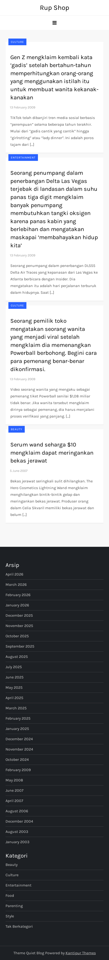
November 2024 (19, 749)
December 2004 (19, 821)
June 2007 (15, 790)
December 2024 (19, 739)
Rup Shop (54, 7)
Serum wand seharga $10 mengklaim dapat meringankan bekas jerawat (51, 452)
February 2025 (18, 718)
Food (10, 895)
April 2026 (14, 574)
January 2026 (17, 605)
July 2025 (14, 667)
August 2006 (17, 811)
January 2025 (17, 728)
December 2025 (19, 615)
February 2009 (18, 770)
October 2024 (17, 759)
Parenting (14, 906)
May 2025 (14, 687)
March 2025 (16, 708)
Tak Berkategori (19, 926)
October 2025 (17, 636)
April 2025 (14, 697)
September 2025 (20, 646)
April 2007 (14, 800)
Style (10, 916)
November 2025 (19, 625)
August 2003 (17, 831)
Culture (17, 42)
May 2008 (14, 780)
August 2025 (17, 656)
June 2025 (15, 677)
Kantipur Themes (81, 953)
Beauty (16, 429)
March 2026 (16, 584)
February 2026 (18, 595)
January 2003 (17, 842)
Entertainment (23, 157)
